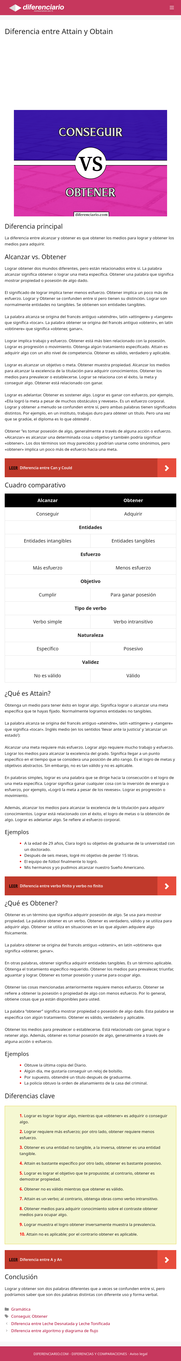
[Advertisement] (90, 69)
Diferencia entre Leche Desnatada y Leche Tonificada (60, 1323)
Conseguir (20, 1316)
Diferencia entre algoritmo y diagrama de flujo (54, 1330)
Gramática (20, 1309)
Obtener (40, 1316)
